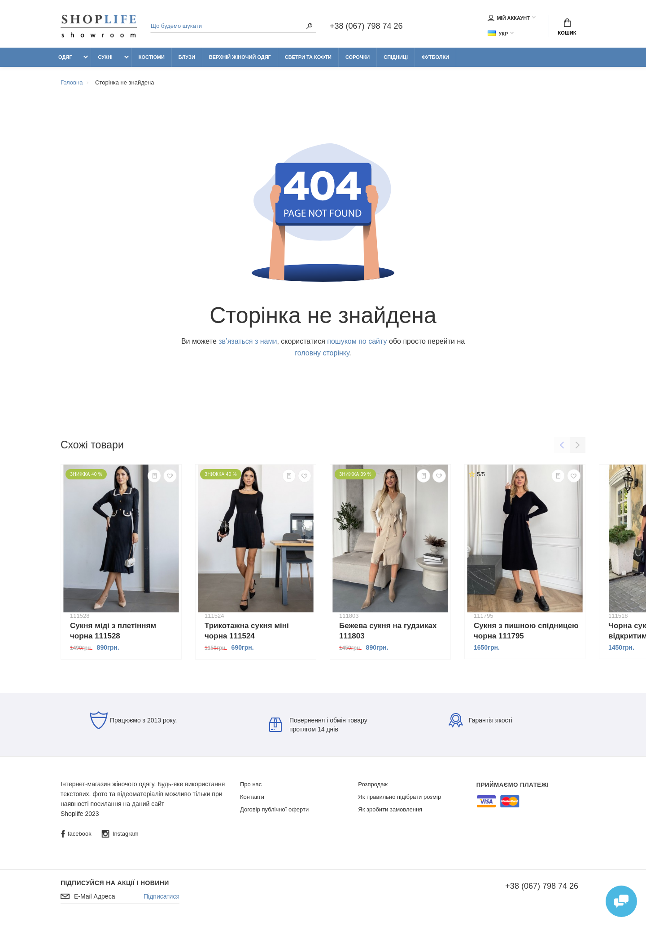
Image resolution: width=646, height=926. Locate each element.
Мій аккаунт (509, 18)
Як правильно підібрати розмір (399, 796)
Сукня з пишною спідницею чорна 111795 (526, 630)
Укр (498, 33)
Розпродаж (373, 784)
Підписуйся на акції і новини (115, 882)
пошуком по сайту (357, 341)
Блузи (187, 57)
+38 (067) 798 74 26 (366, 26)
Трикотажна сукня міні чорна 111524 (247, 630)
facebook (76, 834)
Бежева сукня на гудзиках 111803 (387, 630)
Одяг (65, 57)
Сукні (105, 57)
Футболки (435, 57)
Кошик (567, 26)
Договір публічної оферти (274, 809)
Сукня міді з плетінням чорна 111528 (113, 630)
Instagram (120, 834)
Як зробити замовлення (390, 809)
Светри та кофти (308, 57)
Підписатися (161, 896)
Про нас (251, 784)
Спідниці (396, 57)
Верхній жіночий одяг (240, 57)
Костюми (152, 57)
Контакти (252, 796)
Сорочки (357, 57)
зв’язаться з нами (247, 341)
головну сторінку (322, 353)
